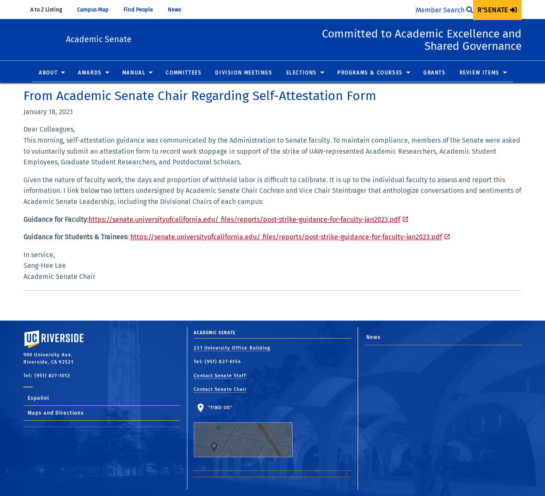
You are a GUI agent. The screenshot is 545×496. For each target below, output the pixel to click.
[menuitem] (497, 10)
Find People (142, 9)
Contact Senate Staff (220, 375)
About (48, 73)
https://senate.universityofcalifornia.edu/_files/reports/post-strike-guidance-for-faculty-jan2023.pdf (244, 219)
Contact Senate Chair (220, 389)
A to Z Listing (50, 9)
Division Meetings (243, 73)
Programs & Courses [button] (370, 73)
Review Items (479, 73)
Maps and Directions (56, 413)
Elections (301, 73)
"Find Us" (248, 431)
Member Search (444, 10)
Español (38, 398)
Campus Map (97, 9)
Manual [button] (134, 73)
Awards (90, 73)
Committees (183, 73)
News (178, 9)
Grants (434, 73)
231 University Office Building (232, 348)
